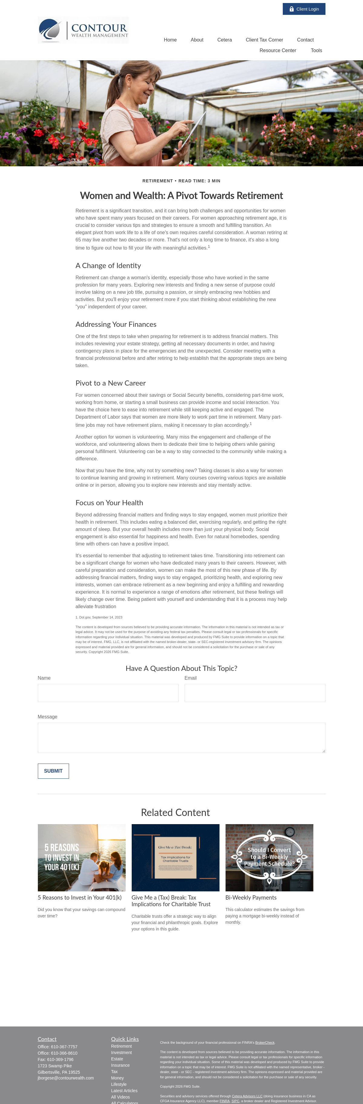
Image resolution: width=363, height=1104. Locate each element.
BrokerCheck (265, 1042)
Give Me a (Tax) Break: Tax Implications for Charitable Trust (171, 900)
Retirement (121, 1046)
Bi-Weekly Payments (251, 897)
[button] (170, 40)
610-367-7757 (64, 1046)
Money (117, 1078)
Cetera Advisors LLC (247, 1096)
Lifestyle (119, 1084)
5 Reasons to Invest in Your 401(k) (80, 897)
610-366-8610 (64, 1053)
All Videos (120, 1097)
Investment (121, 1052)
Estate (117, 1058)
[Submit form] (53, 771)
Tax (114, 1071)
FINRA (225, 1101)
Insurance (120, 1065)
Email (191, 678)
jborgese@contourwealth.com (66, 1078)
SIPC (235, 1101)
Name (44, 678)
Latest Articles (124, 1090)
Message (48, 716)
